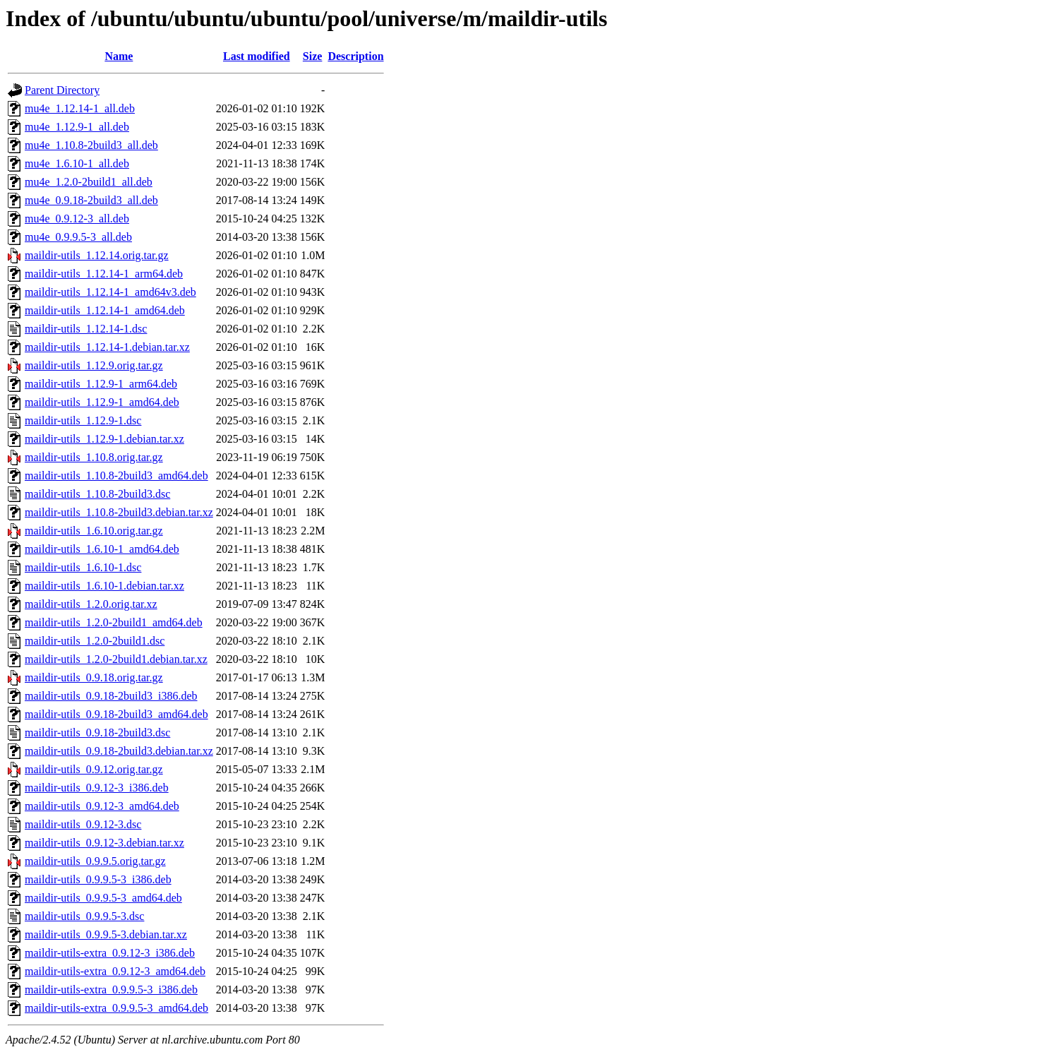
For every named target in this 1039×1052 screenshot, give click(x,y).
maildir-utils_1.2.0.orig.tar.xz (91, 604)
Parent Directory (62, 90)
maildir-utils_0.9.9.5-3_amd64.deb (103, 898)
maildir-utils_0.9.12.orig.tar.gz (94, 769)
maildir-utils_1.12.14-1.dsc (86, 329)
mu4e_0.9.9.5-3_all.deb (78, 237)
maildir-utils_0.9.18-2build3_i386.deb (111, 696)
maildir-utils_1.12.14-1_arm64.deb (104, 274)
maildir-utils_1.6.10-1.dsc (83, 567)
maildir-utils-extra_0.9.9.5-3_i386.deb (111, 990)
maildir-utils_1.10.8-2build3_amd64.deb (116, 476)
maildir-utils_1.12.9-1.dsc (83, 420)
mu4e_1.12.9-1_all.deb (77, 127)
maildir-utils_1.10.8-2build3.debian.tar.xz (119, 512)
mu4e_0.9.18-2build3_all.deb (91, 200)
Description (355, 56)
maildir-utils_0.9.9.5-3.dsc (84, 916)
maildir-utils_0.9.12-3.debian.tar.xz (104, 843)
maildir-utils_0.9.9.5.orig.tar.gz (95, 861)
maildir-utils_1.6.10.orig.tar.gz (94, 531)
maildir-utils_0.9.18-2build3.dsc (97, 733)
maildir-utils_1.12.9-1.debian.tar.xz (104, 439)
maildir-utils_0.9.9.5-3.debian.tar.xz (106, 934)
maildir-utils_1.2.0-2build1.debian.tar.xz (116, 659)
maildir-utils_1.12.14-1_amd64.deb (105, 310)
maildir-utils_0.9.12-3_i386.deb (97, 788)
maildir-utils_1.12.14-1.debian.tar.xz (107, 347)
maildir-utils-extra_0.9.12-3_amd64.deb (115, 971)
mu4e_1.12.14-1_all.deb (80, 108)
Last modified (256, 56)
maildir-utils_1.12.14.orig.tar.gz (97, 255)
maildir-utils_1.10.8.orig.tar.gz (94, 457)
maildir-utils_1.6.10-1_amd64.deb (102, 549)
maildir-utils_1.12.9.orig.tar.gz (94, 365)
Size (313, 56)
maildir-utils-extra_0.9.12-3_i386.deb (110, 953)
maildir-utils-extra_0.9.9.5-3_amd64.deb (116, 1008)
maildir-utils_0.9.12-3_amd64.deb (102, 806)
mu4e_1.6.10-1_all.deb (77, 163)
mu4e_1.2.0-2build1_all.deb (88, 182)
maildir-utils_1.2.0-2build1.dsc (94, 641)
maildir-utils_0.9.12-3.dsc (83, 824)
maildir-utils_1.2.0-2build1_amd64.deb (114, 622)
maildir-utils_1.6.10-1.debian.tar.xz (104, 586)
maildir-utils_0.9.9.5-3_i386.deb (98, 879)
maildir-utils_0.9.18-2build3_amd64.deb (116, 714)
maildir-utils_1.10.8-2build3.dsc (97, 494)
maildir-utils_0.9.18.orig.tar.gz (94, 677)
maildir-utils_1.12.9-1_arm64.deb (101, 384)
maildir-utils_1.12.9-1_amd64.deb (102, 402)
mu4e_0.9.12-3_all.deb (77, 219)
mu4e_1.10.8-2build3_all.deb (91, 145)
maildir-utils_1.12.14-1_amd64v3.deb (110, 292)
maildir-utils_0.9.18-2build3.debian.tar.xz (119, 751)
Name (118, 56)
